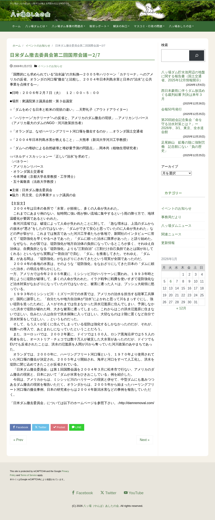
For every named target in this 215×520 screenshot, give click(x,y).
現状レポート (98, 26)
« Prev (18, 440)
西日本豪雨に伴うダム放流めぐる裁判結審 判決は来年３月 (183, 94)
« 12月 (181, 308)
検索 (164, 45)
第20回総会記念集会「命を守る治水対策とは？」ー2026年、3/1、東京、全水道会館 (182, 126)
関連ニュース (171, 234)
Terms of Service (29, 475)
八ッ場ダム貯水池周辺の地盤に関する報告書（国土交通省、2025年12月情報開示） (183, 76)
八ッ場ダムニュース (176, 225)
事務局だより (171, 217)
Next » (144, 440)
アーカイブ (169, 166)
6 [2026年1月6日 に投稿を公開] (171, 281)
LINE (76, 427)
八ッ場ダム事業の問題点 (67, 26)
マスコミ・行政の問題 (148, 26)
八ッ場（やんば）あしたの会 (101, 505)
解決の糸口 (120, 26)
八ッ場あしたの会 (180, 26)
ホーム (16, 26)
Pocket (59, 427)
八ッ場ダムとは (35, 26)
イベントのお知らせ (50, 66)
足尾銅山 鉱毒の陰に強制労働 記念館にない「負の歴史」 (183, 146)
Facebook (20, 427)
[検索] (196, 55)
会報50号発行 (171, 109)
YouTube (134, 493)
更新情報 (168, 243)
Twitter (40, 427)
